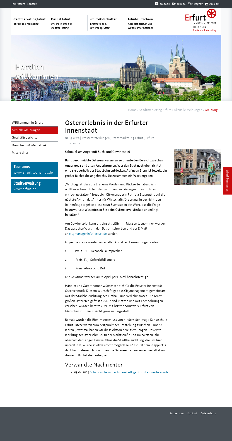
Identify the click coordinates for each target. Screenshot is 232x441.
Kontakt (32, 3)
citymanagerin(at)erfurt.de (88, 234)
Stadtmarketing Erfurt (155, 110)
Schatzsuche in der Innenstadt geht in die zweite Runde (128, 372)
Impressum (18, 3)
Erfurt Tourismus (228, 181)
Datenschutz (208, 413)
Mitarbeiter (20, 153)
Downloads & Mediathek (29, 145)
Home (132, 110)
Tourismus (34, 169)
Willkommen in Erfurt (27, 123)
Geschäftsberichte (24, 137)
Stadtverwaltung (34, 186)
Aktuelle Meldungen (188, 110)
